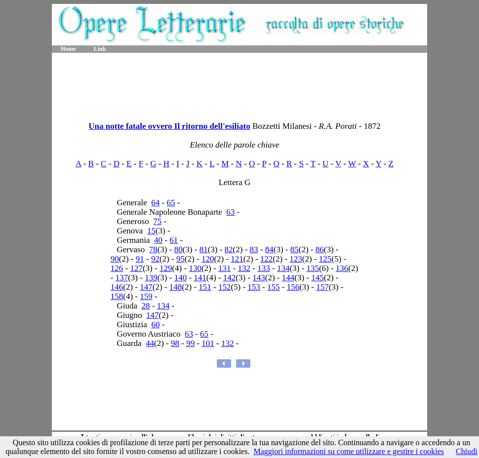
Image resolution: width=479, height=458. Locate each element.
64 (155, 202)
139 (151, 277)
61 (173, 240)
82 (229, 249)
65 (171, 202)
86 (320, 249)
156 (293, 287)
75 (157, 221)
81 (204, 249)
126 (117, 268)
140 (180, 277)
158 (117, 296)
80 (178, 249)
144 (288, 277)
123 (295, 259)
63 (230, 212)
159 (146, 296)
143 (258, 277)
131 (224, 268)
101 (207, 343)
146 (117, 287)
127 (136, 268)
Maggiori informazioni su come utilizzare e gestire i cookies (348, 451)
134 (283, 268)
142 (229, 277)
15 (151, 230)
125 (325, 259)
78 (153, 249)
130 (195, 268)
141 (200, 277)
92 (155, 259)
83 (254, 249)
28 (146, 305)
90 (115, 259)
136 (342, 268)
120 (207, 259)
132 (244, 268)
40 (158, 240)
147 (146, 287)
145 (317, 277)
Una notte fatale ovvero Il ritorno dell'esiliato (169, 126)
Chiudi (467, 451)
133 (263, 268)
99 (190, 343)
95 (180, 259)
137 (122, 277)
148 (175, 287)
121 (237, 259)
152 (224, 287)
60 (155, 324)
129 (166, 268)
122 (266, 259)
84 (269, 249)
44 (150, 343)
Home (68, 48)
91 (140, 259)
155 (273, 287)
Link (100, 48)
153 (253, 287)
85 (294, 249)
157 (322, 287)
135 (312, 268)
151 (205, 287)
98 (175, 343)
